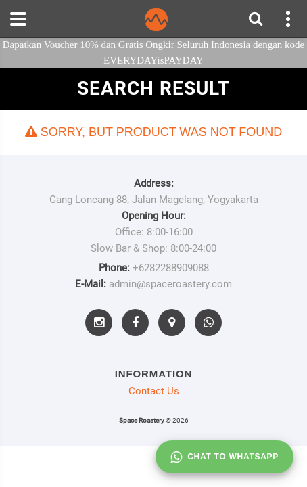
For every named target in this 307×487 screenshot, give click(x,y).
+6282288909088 (171, 268)
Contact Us (153, 391)
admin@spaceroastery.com (170, 284)
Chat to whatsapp (224, 457)
